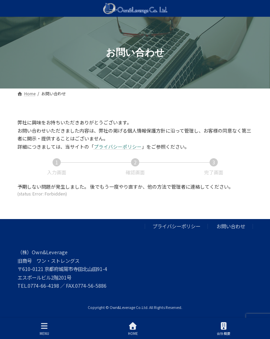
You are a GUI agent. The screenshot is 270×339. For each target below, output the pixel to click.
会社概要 (223, 329)
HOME (133, 329)
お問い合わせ (230, 226)
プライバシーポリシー (118, 146)
